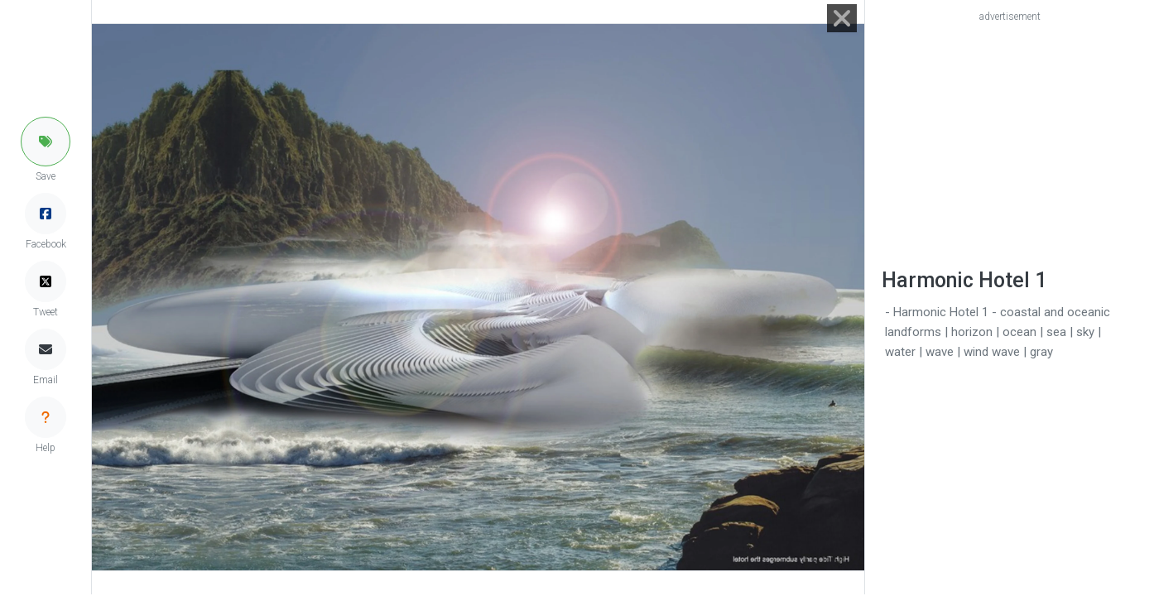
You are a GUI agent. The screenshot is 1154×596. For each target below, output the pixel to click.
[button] (45, 141)
